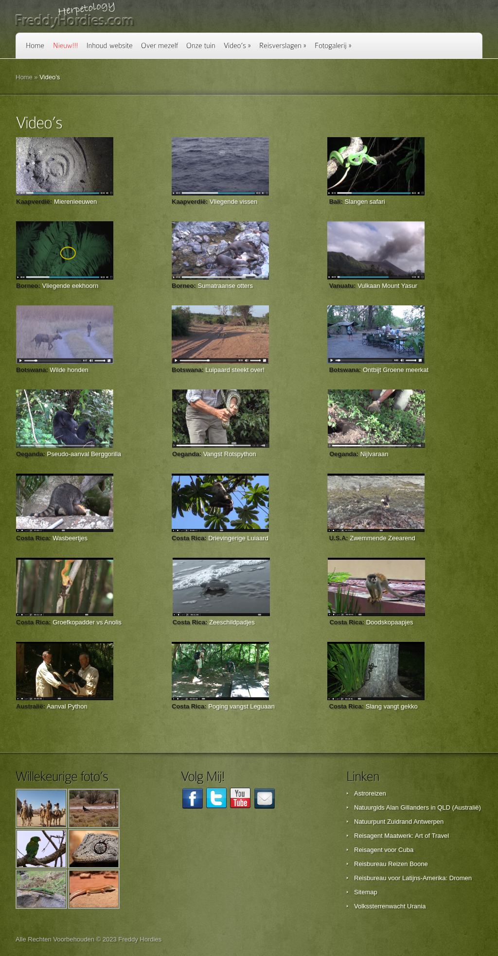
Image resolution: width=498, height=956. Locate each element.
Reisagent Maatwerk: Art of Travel (401, 835)
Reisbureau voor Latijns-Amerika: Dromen (413, 878)
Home (24, 77)
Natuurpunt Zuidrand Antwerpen (399, 821)
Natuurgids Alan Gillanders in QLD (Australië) (417, 807)
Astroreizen (370, 793)
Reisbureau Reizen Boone (391, 863)
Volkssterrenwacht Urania (390, 906)
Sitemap (365, 892)
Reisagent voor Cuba (383, 849)
